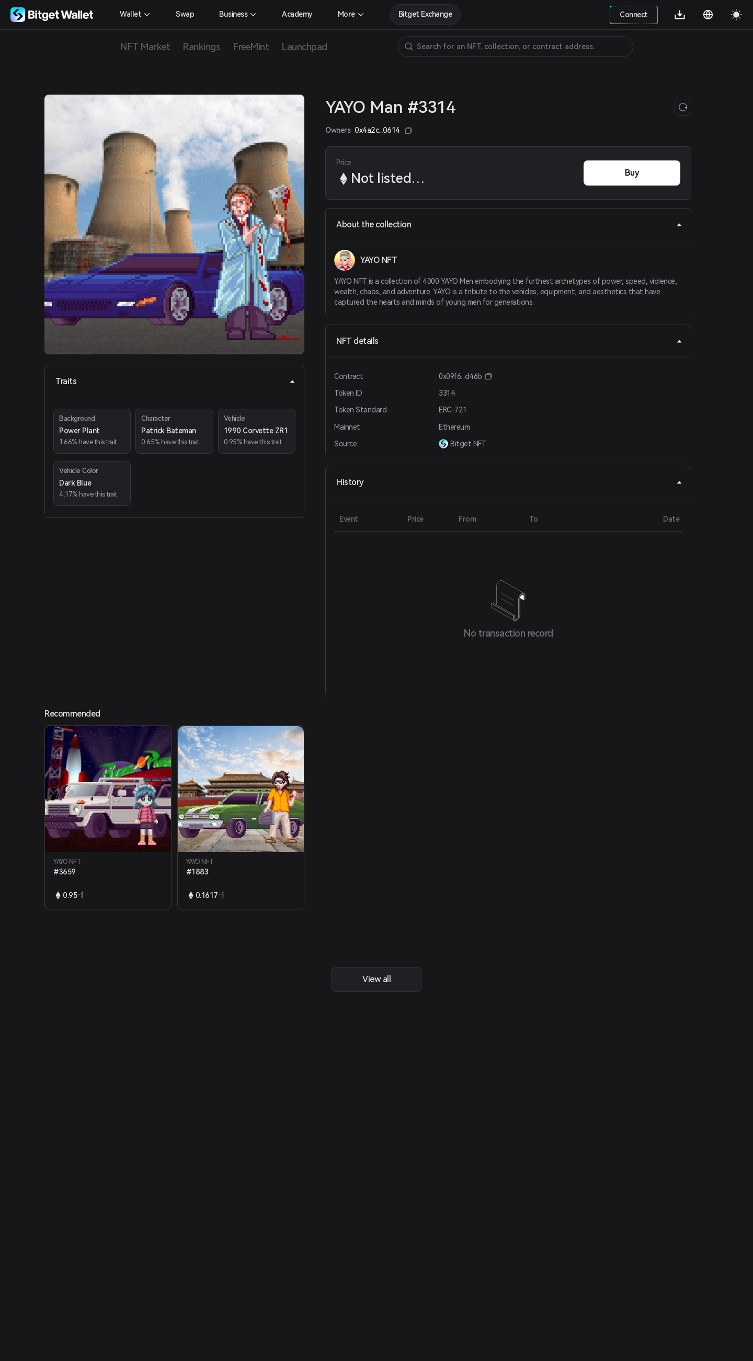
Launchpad (304, 46)
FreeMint (251, 46)
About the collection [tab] (509, 224)
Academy (297, 14)
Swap (185, 14)
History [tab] (509, 482)
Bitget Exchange (425, 14)
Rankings (201, 46)
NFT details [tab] (509, 341)
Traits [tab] (175, 381)
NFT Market (145, 46)
